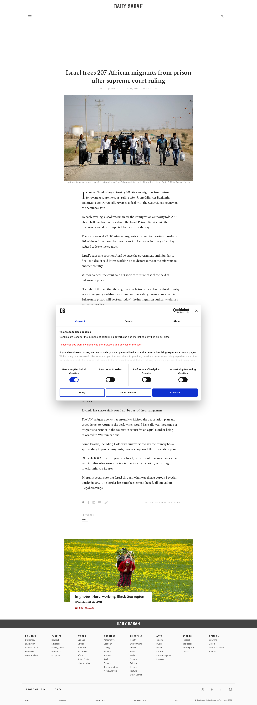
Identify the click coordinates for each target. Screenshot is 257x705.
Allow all (175, 392)
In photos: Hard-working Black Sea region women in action (105, 599)
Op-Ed (212, 643)
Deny (82, 392)
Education (56, 643)
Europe (81, 643)
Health (133, 640)
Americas (82, 647)
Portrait (159, 651)
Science (133, 659)
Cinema (159, 640)
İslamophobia (84, 663)
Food (132, 651)
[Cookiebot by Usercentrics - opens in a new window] (175, 310)
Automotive (109, 640)
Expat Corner (136, 674)
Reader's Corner (216, 647)
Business (109, 636)
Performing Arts (163, 655)
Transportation (111, 667)
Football (186, 640)
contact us (140, 700)
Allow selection (128, 392)
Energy (107, 647)
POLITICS (30, 636)
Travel (133, 647)
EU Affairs (29, 651)
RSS (177, 700)
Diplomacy (30, 640)
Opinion (214, 636)
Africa (80, 655)
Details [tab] (128, 321)
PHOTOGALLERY (86, 608)
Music (159, 643)
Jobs (27, 700)
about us (100, 700)
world (85, 519)
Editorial (212, 651)
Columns (213, 640)
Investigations (57, 647)
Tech (106, 659)
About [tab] (176, 321)
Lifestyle (136, 636)
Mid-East (81, 640)
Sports (187, 636)
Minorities (56, 651)
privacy (62, 700)
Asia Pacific (83, 651)
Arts (159, 636)
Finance (107, 651)
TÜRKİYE (56, 636)
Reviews (160, 659)
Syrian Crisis (83, 659)
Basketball (187, 643)
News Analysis (31, 655)
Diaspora (55, 655)
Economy (108, 643)
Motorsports (188, 647)
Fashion (133, 655)
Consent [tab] (80, 321)
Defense (108, 663)
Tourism (108, 655)
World (82, 636)
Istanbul (55, 640)
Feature (133, 671)
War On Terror (32, 647)
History (133, 667)
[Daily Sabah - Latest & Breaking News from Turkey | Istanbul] (128, 6)
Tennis (186, 651)
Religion (133, 663)
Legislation (30, 643)
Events (159, 647)
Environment (136, 643)
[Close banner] (196, 311)
